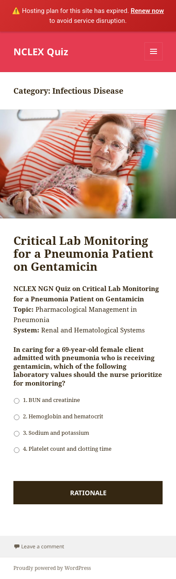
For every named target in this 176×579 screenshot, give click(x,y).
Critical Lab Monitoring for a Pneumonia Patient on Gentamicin (83, 253)
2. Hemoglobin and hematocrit (63, 416)
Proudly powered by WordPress (52, 568)
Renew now (147, 11)
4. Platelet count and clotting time (67, 448)
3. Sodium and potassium (56, 433)
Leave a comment (42, 546)
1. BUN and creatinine (51, 400)
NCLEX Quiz (40, 51)
